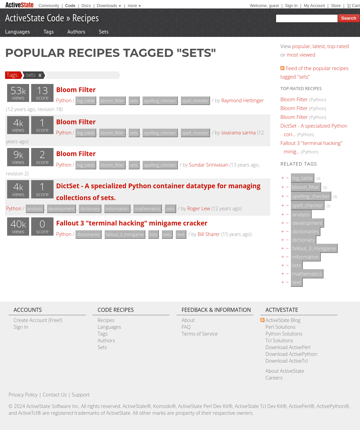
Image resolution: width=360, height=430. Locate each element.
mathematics (147, 209)
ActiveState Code (34, 17)
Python (63, 100)
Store (336, 5)
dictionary (90, 209)
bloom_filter (112, 101)
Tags (48, 31)
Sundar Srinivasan (208, 165)
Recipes (85, 17)
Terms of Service (200, 333)
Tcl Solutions (279, 340)
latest (319, 46)
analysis (34, 209)
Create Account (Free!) (38, 320)
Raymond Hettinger (242, 100)
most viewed (301, 54)
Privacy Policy (23, 394)
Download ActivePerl (288, 347)
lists (153, 234)
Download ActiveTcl (287, 361)
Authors (76, 31)
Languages (17, 31)
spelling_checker (160, 101)
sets (29, 75)
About (188, 320)
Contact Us (55, 394)
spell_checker (195, 101)
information (117, 209)
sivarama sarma (238, 132)
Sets (104, 31)
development (61, 209)
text (181, 234)
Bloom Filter (76, 89)
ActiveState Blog (283, 320)
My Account (314, 5)
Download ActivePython (291, 354)
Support (80, 394)
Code (70, 5)
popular (301, 46)
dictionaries (88, 234)
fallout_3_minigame (125, 234)
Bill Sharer (209, 234)
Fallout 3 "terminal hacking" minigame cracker (132, 223)
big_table (85, 101)
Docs (86, 5)
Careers (274, 377)
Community (49, 5)
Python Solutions (284, 333)
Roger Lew (198, 208)
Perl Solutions (281, 327)
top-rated (338, 46)
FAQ (186, 327)
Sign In (291, 5)
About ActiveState (285, 371)
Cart (356, 5)
